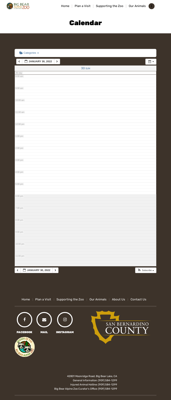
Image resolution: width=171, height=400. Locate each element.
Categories (29, 52)
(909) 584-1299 (107, 380)
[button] (145, 270)
